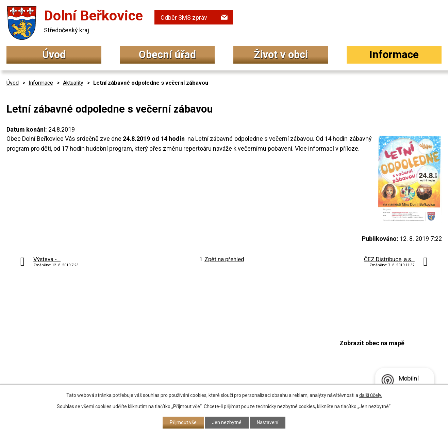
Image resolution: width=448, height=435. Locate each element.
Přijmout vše (183, 422)
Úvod (54, 55)
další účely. (370, 395)
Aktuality (73, 83)
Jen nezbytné (227, 422)
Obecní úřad (167, 55)
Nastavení (267, 422)
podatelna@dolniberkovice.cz (205, 360)
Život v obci (281, 55)
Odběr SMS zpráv (184, 17)
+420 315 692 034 (188, 334)
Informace (394, 55)
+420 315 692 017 (188, 347)
